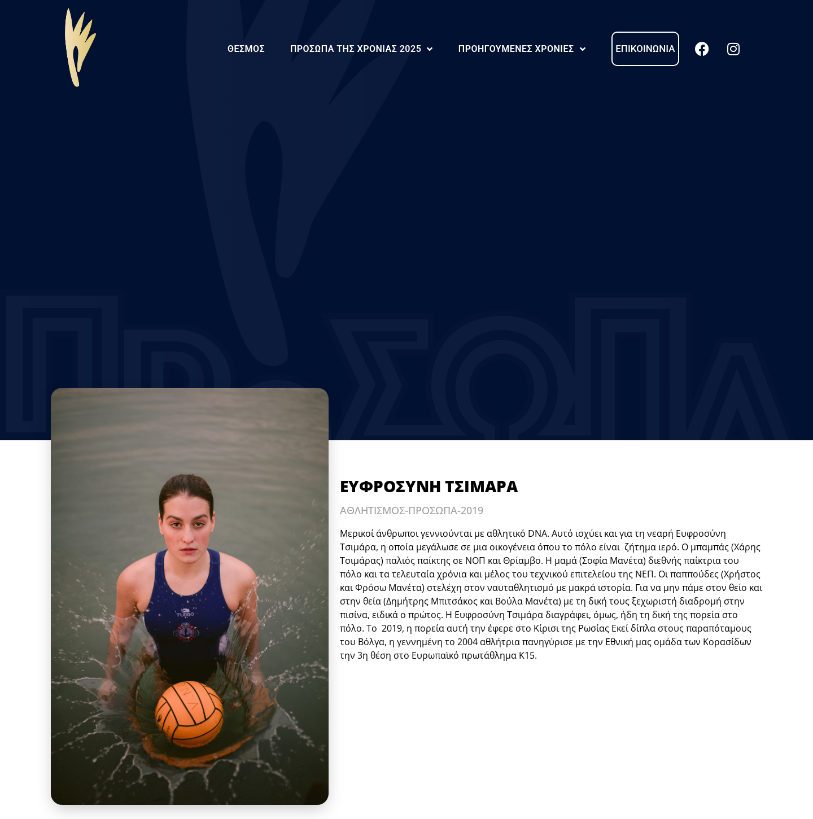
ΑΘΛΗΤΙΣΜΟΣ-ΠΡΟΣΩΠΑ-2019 (411, 510)
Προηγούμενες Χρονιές (521, 49)
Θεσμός (246, 48)
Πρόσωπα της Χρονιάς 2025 (361, 49)
